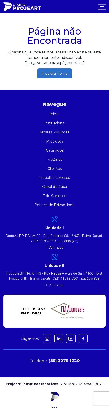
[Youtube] (71, 338)
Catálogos (54, 150)
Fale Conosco (54, 196)
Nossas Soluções (54, 132)
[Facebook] (58, 338)
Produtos (54, 141)
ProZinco (55, 159)
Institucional (55, 123)
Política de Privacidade (54, 205)
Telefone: (54, 360)
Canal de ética (54, 187)
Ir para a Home (55, 73)
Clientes (54, 168)
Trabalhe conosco (54, 178)
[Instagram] (47, 338)
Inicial (55, 114)
